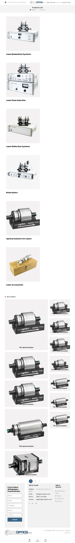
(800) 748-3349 (51, 2)
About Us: (59, 501)
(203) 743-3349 (66, 2)
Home (34, 10)
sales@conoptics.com (43, 494)
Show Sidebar (10, 297)
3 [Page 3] (39, 481)
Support (59, 496)
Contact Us (60, 498)
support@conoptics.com (44, 499)
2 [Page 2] (35, 481)
